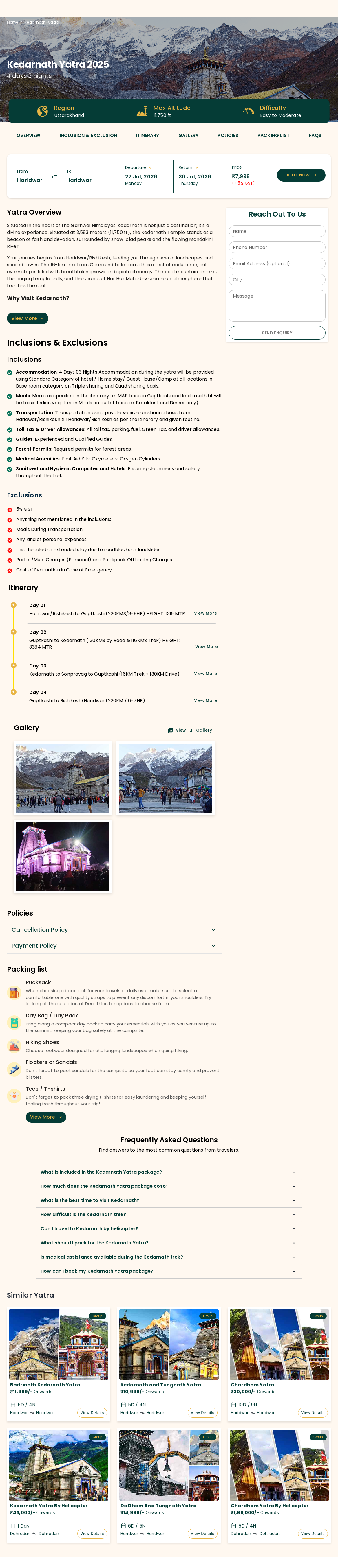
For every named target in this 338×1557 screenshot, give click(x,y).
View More (46, 1117)
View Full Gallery (190, 730)
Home (12, 22)
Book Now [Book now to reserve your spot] (302, 175)
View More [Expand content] (28, 318)
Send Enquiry (277, 333)
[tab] (28, 135)
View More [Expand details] (205, 613)
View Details (92, 1412)
